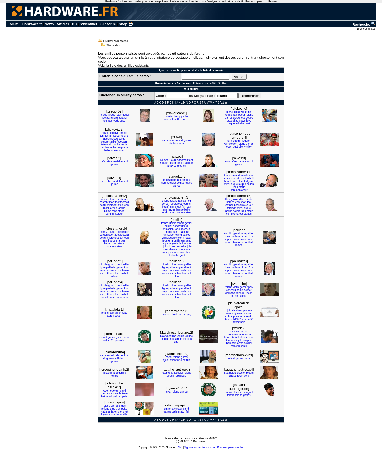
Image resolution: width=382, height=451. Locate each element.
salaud (247, 213)
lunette (176, 119)
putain (172, 252)
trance (164, 223)
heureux (175, 249)
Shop (126, 24)
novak (229, 111)
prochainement (177, 338)
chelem (179, 237)
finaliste (248, 316)
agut (176, 341)
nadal (116, 161)
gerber (244, 287)
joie (188, 179)
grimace (230, 292)
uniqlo (172, 223)
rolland (105, 408)
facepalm (122, 141)
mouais (181, 165)
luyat (168, 391)
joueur (241, 114)
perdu (122, 138)
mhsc (240, 242)
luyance (105, 414)
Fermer (272, 1)
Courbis (173, 159)
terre (179, 360)
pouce (249, 117)
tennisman (231, 114)
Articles (63, 24)
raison (235, 239)
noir (251, 175)
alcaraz (237, 392)
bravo (242, 120)
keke (235, 337)
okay (235, 120)
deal (188, 252)
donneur (240, 292)
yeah (175, 243)
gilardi (115, 117)
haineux (184, 231)
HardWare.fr (32, 24)
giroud (244, 236)
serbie (182, 246)
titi (242, 199)
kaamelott (167, 372)
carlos (228, 392)
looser (114, 150)
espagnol (247, 392)
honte (124, 144)
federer (246, 140)
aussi (243, 239)
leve (248, 120)
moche (185, 119)
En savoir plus (253, 1)
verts (116, 120)
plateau (247, 310)
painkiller (120, 340)
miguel (113, 396)
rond (235, 187)
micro (235, 181)
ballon (250, 184)
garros (228, 117)
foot (191, 159)
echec (114, 147)
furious (168, 231)
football (106, 117)
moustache (170, 116)
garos (184, 357)
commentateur (239, 189)
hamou (244, 331)
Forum (13, 24)
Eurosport (246, 340)
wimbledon (230, 143)
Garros (239, 343)
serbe (236, 117)
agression (245, 334)
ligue (227, 236)
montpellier (247, 233)
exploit (168, 226)
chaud (186, 228)
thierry (228, 175)
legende (185, 249)
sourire (171, 140)
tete (243, 117)
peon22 (248, 319)
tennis (247, 111)
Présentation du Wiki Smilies (210, 83)
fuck (181, 243)
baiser (227, 337)
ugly (179, 116)
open (229, 146)
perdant (105, 147)
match (164, 338)
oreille (123, 414)
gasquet (186, 240)
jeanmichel (122, 114)
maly (237, 340)
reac (124, 312)
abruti (110, 315)
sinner (167, 408)
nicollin (228, 233)
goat (247, 123)
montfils (175, 240)
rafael (109, 161)
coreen (228, 178)
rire (164, 140)
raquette (233, 123)
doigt (173, 182)
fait (246, 181)
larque (103, 114)
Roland (164, 159)
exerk (180, 143)
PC (74, 24)
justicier (178, 372)
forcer (234, 346)
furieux (184, 226)
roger (238, 140)
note (118, 411)
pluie (189, 338)
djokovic (239, 111)
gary (188, 314)
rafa (103, 161)
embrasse (233, 334)
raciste (244, 175)
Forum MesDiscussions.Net (181, 438)
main (109, 144)
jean (250, 181)
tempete (122, 396)
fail (188, 411)
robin (178, 375)
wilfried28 (108, 340)
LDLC (179, 447)
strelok (173, 143)
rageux (179, 228)
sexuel (248, 343)
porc (251, 337)
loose (114, 138)
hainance (168, 234)
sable (118, 393)
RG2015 (238, 319)
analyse (171, 165)
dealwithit (173, 255)
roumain (107, 120)
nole (242, 322)
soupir (172, 162)
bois (183, 375)
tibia (234, 242)
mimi (227, 184)
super (176, 226)
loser (121, 150)
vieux (236, 287)
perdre (105, 141)
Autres (223, 102)
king (105, 358)
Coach (164, 162)
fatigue (189, 162)
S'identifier (88, 24)
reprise (189, 335)
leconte (242, 346)
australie (238, 146)
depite (180, 162)
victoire (165, 182)
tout (241, 181)
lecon (249, 292)
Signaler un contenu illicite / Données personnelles (213, 447)
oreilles (115, 414)
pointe (180, 182)
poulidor (238, 316)
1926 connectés (366, 28)
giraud (170, 375)
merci (228, 242)
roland (123, 117)
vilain (186, 116)
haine (176, 231)
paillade (235, 236)
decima (124, 355)
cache (116, 144)
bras (229, 120)
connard (231, 290)
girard (236, 233)
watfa (104, 411)
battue (186, 360)
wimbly (248, 146)
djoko (166, 249)
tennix (165, 314)
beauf (227, 181)
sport (236, 178)
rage (165, 252)
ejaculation (169, 360)
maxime (234, 331)
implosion (168, 228)
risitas (106, 372)
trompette (121, 408)
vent (111, 393)
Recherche (364, 25)
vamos (112, 358)
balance (243, 337)
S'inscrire (108, 24)
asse (122, 120)
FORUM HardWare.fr (115, 40)
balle (241, 123)
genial (188, 223)
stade (242, 187)
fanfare (111, 411)
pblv (250, 287)
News (49, 24)
